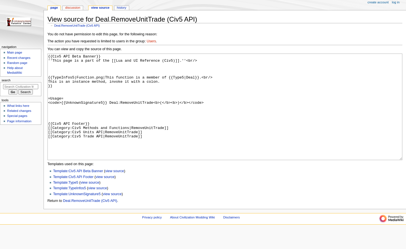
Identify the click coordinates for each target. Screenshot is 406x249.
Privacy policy (152, 238)
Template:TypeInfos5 (69, 209)
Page (54, 7)
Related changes (19, 110)
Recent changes (18, 57)
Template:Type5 (65, 204)
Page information (19, 121)
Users (151, 41)
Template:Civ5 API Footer (73, 198)
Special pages (17, 115)
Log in (396, 2)
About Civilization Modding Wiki (192, 238)
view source (114, 192)
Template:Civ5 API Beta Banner (78, 192)
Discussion (72, 7)
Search (6, 80)
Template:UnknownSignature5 (77, 215)
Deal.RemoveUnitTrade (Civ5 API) (77, 25)
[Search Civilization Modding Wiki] (20, 86)
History (121, 7)
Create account (378, 2)
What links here (18, 105)
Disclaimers (231, 238)
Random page (17, 62)
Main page (14, 52)
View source (100, 7)
